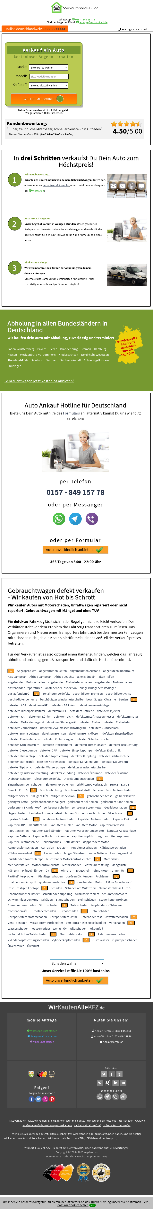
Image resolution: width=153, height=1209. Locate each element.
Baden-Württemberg (20, 349)
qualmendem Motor (52, 882)
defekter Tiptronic (20, 767)
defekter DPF (48, 750)
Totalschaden (79, 905)
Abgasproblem (26, 671)
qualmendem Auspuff (22, 882)
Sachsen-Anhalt (70, 360)
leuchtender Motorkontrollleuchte (68, 859)
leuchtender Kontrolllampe (25, 859)
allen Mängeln (86, 676)
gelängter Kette (18, 802)
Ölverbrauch (16, 946)
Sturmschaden (48, 905)
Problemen (103, 876)
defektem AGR (38, 705)
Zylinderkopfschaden (66, 940)
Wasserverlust (40, 928)
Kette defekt (72, 842)
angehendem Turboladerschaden (70, 682)
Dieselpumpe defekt (47, 778)
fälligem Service (18, 796)
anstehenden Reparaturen (25, 688)
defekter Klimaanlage (22, 756)
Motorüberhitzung (96, 865)
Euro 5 (23, 790)
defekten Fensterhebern (24, 739)
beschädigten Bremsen (88, 693)
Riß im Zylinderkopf (119, 882)
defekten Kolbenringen (58, 739)
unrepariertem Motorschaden (27, 917)
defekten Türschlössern (90, 745)
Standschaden (65, 899)
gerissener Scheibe (56, 807)
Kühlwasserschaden (113, 847)
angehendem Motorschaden (26, 682)
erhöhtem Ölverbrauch (92, 784)
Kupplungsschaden (84, 847)
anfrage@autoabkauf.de (93, 22)
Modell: (21, 76)
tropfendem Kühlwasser (107, 905)
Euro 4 (12, 790)
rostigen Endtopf (28, 888)
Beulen (123, 699)
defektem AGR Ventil (64, 705)
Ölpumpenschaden (125, 940)
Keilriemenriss (51, 842)
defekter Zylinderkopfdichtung (28, 773)
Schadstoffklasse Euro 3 (115, 888)
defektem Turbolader (117, 722)
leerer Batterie (98, 853)
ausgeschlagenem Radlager (98, 688)
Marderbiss (111, 859)
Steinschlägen (87, 899)
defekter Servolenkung (83, 762)
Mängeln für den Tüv (35, 870)
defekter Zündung (63, 773)
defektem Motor (127, 716)
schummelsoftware (114, 894)
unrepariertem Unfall (64, 917)
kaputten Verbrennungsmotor (84, 830)
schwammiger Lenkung (23, 899)
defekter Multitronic (21, 762)
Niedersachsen (68, 354)
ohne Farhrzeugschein (75, 870)
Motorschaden (71, 865)
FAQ (104, 1156)
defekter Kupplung (83, 756)
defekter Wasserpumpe (50, 767)
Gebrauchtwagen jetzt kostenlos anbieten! (39, 380)
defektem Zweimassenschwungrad (63, 728)
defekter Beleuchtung (123, 745)
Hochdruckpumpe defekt (45, 813)
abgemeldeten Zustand (85, 671)
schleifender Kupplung (57, 894)
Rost (11, 888)
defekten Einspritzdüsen (118, 733)
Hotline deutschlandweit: (34, 28)
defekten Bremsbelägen (23, 733)
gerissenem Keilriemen (83, 802)
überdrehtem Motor (72, 934)
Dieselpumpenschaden (79, 778)
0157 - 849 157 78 (85, 19)
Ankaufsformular (113, 1042)
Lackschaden (52, 853)
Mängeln (13, 870)
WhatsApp (38, 191)
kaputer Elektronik (125, 819)
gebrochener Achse (99, 796)
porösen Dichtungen (79, 876)
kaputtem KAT (38, 825)
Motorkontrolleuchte (45, 865)
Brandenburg (69, 349)
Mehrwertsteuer (18, 865)
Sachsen (51, 360)
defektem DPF (57, 711)
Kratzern (62, 847)
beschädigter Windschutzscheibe (61, 699)
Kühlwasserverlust (20, 853)
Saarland (37, 360)
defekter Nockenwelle (51, 762)
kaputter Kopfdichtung (87, 836)
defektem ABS (17, 705)
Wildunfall (96, 928)
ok (92, 1205)
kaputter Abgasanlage (121, 830)
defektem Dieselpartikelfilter (26, 711)
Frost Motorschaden (119, 790)
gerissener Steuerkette (86, 807)
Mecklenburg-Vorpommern (38, 354)
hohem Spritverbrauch (80, 813)
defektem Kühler (40, 716)
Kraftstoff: (20, 84)
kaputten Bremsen (112, 825)
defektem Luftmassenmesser (95, 716)
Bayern (42, 349)
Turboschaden (68, 911)
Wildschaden (78, 928)
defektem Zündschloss (104, 728)
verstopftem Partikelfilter (46, 923)
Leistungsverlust (121, 853)
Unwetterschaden (116, 917)
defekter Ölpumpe (90, 773)
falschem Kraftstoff (77, 790)
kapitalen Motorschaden (94, 819)
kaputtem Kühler (62, 825)
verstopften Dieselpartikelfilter (86, 923)
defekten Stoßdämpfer (57, 745)
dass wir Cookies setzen (73, 1205)
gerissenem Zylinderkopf (24, 807)
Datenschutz (53, 1156)
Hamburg (100, 349)
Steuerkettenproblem (113, 899)
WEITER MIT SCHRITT (44, 99)
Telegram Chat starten (44, 1036)
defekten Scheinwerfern (23, 745)
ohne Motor (101, 870)
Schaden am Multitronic (80, 888)
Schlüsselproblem (87, 894)
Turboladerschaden (43, 911)
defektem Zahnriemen (22, 728)
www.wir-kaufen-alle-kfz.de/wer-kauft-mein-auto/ (56, 1120)
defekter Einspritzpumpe (76, 750)
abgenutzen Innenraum (118, 671)
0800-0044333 (123, 1031)
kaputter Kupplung (117, 836)
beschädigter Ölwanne (101, 699)
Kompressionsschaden (23, 847)
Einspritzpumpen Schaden (25, 784)
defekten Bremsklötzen (84, 733)
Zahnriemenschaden (111, 934)
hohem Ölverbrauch (111, 813)
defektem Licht (63, 716)
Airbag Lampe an (41, 676)
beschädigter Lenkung (22, 699)
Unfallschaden (99, 911)
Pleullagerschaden (50, 876)
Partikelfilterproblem (21, 876)
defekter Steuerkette (115, 762)
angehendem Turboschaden (113, 682)
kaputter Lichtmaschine (23, 842)
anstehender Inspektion (61, 688)
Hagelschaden (17, 813)
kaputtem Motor (86, 825)
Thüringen (14, 366)
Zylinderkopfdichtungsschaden (28, 940)
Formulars (71, 413)
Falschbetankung (50, 790)
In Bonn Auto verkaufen (117, 1125)
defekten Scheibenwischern (94, 739)
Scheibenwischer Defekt (23, 894)
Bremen (86, 349)
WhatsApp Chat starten (43, 1031)
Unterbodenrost (91, 917)
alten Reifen (106, 676)
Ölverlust (33, 946)
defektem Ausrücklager (95, 705)
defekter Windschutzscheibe (87, 767)
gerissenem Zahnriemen (117, 802)
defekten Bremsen (54, 733)
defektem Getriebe (82, 711)
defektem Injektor (108, 711)
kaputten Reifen (18, 830)
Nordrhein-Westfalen (95, 354)
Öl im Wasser (100, 940)
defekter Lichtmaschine (114, 756)
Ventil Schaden (17, 923)
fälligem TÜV (39, 796)
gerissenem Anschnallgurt (48, 802)
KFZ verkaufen (17, 1120)
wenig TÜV (60, 928)
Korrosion (47, 847)
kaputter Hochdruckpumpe (51, 836)
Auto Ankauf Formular (56, 185)
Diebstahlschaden (19, 778)
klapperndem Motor (95, 842)
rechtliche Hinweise (74, 1156)
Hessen (12, 354)
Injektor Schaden (19, 819)
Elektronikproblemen (60, 784)
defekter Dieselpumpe (22, 750)
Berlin (53, 349)
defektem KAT (17, 716)
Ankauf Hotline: (102, 1036)
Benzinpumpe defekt (56, 693)
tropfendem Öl (17, 911)
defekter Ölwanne (116, 773)
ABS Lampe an (17, 676)
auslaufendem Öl (19, 693)
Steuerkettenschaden (22, 905)
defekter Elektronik (108, 750)
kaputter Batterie (19, 836)
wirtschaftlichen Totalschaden (27, 934)
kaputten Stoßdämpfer (47, 830)
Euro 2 (114, 784)
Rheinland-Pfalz (17, 360)
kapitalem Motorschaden (58, 819)
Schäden (47, 899)
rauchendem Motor (90, 882)
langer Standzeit (75, 853)
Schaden (56, 888)
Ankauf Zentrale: (104, 1031)
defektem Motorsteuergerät (26, 722)
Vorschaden (117, 923)
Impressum (93, 1156)
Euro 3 (125, 784)
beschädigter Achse (118, 693)
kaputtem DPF (17, 825)
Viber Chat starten (43, 1042)
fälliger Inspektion (63, 796)
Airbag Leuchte (64, 676)
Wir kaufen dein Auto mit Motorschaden (110, 1120)
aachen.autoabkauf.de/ (87, 1125)
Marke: (22, 66)
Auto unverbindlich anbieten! (74, 550)
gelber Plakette (125, 796)
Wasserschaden (18, 928)
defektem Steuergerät (61, 722)
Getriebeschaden (115, 807)
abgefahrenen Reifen (53, 671)
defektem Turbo (89, 722)
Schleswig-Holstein (96, 360)
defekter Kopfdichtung (53, 756)
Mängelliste (119, 865)
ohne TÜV (118, 870)
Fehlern (98, 790)
